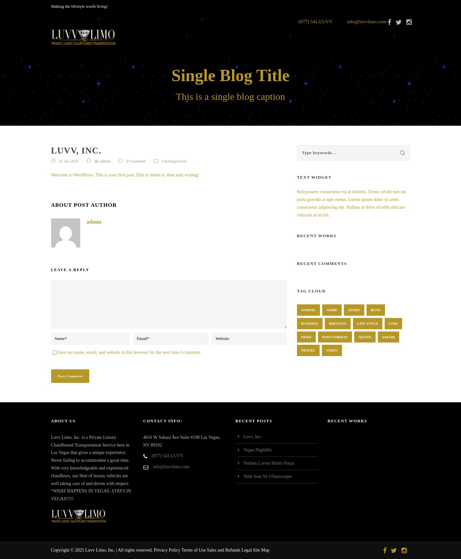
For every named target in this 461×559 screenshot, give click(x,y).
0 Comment (136, 161)
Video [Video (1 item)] (332, 350)
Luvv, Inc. (253, 436)
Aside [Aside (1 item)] (331, 310)
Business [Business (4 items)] (309, 323)
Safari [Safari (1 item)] (388, 337)
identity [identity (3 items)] (337, 323)
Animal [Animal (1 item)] (308, 310)
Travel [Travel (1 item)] (308, 350)
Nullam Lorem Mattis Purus (269, 463)
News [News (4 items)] (306, 337)
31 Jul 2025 (69, 161)
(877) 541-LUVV (316, 21)
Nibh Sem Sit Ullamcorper (268, 476)
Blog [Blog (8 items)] (376, 310)
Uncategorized (173, 161)
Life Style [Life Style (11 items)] (367, 323)
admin (105, 161)
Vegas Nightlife (258, 450)
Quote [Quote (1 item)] (364, 337)
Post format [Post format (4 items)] (335, 337)
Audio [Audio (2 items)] (354, 310)
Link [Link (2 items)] (393, 323)
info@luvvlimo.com (367, 21)
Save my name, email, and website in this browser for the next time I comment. (129, 352)
